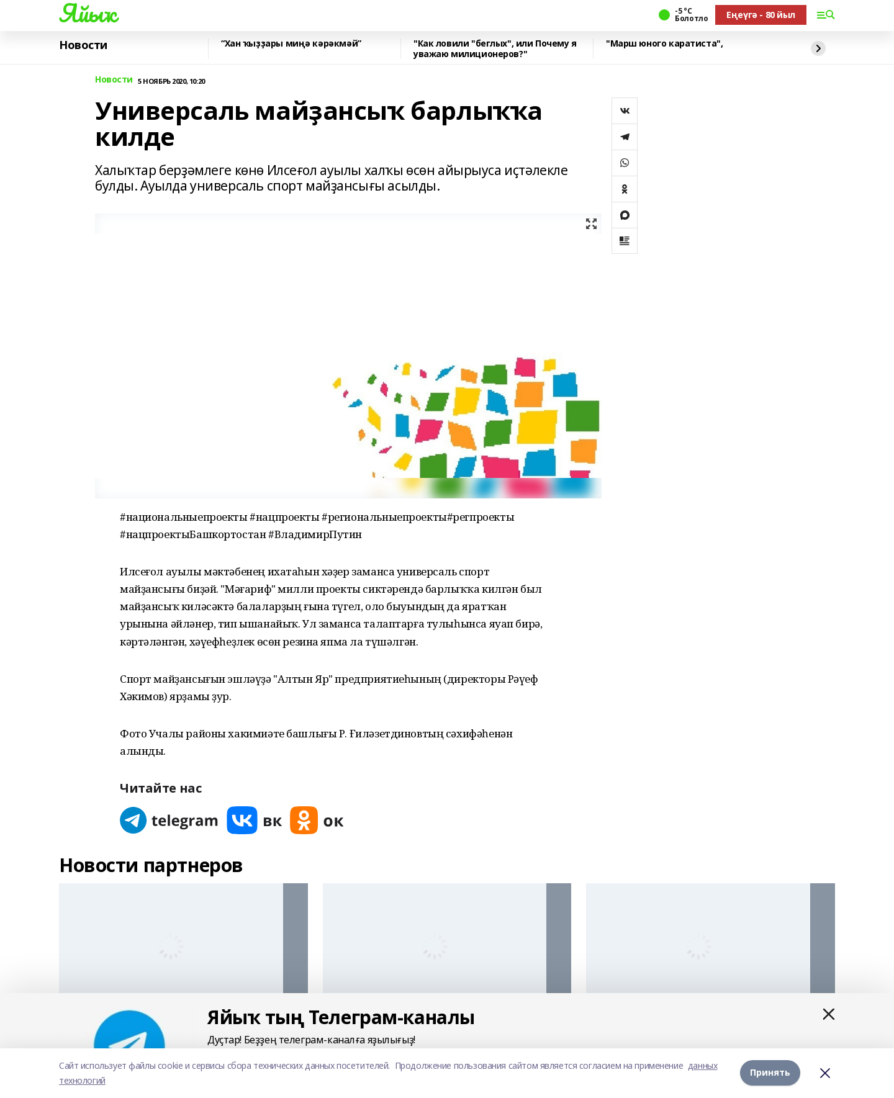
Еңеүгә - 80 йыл (760, 14)
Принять (770, 1073)
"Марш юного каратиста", (664, 43)
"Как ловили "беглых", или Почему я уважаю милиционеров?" (495, 48)
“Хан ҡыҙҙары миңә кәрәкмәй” (291, 43)
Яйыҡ (87, 13)
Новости (83, 45)
